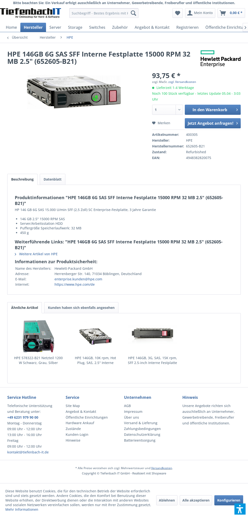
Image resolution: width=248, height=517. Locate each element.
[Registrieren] (187, 27)
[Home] (11, 27)
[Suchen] (133, 13)
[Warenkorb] (231, 13)
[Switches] (97, 27)
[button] (240, 509)
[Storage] (75, 27)
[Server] (55, 27)
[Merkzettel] (177, 13)
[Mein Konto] (200, 13)
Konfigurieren (228, 500)
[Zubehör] (120, 27)
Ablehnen (167, 500)
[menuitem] (104, 13)
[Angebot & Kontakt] (152, 27)
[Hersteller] (33, 27)
